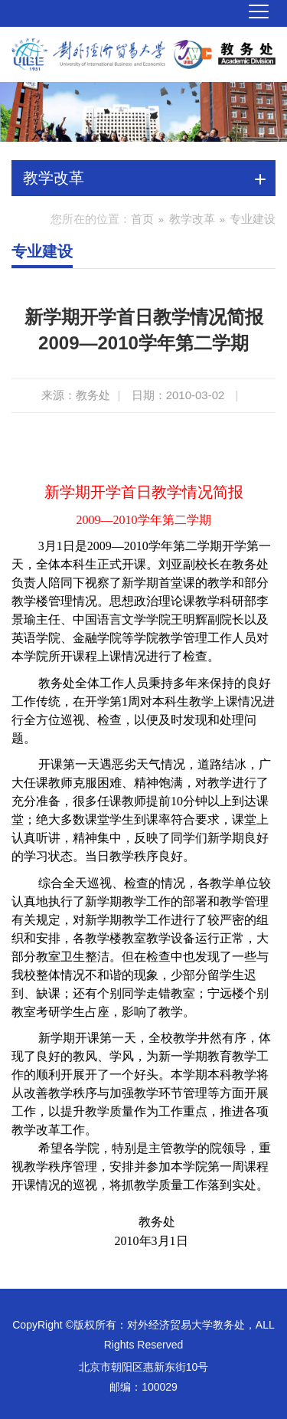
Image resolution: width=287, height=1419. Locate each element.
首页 (142, 218)
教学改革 (192, 218)
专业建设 (253, 218)
